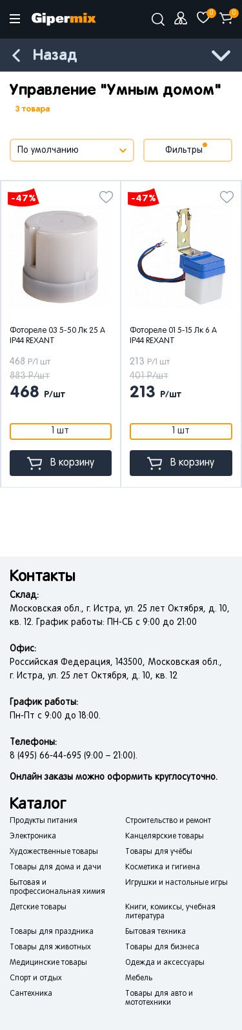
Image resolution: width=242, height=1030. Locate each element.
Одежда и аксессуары (165, 963)
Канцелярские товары (164, 836)
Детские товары (38, 907)
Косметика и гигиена (162, 867)
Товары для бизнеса (162, 947)
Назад (55, 55)
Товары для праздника (52, 932)
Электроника (33, 836)
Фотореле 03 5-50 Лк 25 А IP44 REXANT (57, 336)
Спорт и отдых (36, 978)
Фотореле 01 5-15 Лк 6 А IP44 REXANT (173, 336)
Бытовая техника (155, 932)
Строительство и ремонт (168, 821)
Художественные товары (54, 852)
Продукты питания (43, 821)
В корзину (60, 463)
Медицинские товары (48, 963)
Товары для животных (50, 947)
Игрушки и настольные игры (176, 883)
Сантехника (31, 994)
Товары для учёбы (158, 852)
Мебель (138, 978)
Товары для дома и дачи (55, 867)
